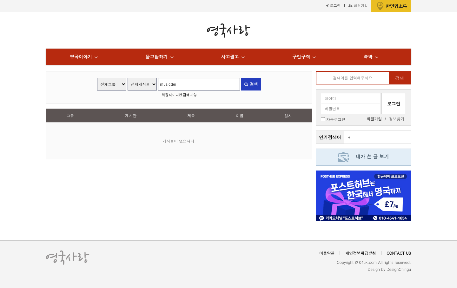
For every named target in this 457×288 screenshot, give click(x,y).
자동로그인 (335, 119)
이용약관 (326, 253)
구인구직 (301, 56)
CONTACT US (399, 253)
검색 (251, 84)
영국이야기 (81, 56)
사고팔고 (230, 56)
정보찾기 (396, 118)
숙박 (367, 56)
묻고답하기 (156, 56)
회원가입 (358, 5)
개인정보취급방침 (360, 253)
